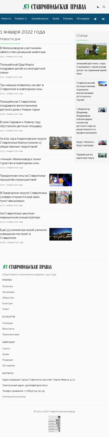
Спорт (5, 309)
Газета (6, 348)
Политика (7, 286)
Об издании (8, 365)
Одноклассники (10, 334)
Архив (5, 354)
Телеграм (7, 323)
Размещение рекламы (14, 396)
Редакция (7, 360)
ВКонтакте (8, 328)
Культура (7, 303)
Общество (8, 297)
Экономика (8, 292)
